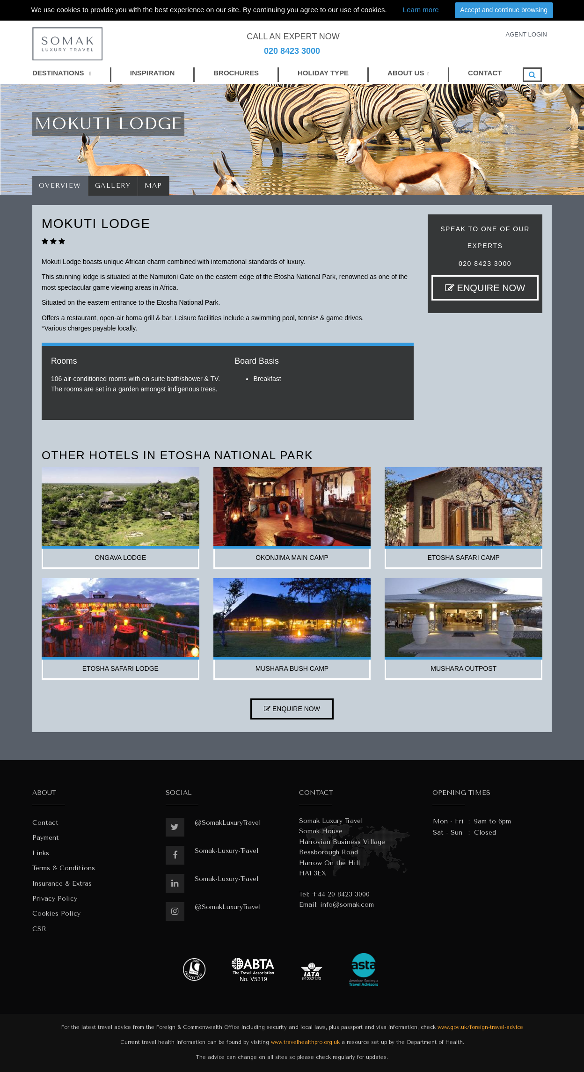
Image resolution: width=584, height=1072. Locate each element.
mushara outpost (463, 668)
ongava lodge (120, 557)
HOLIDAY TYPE (323, 73)
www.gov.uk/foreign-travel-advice (480, 1027)
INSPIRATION (152, 73)
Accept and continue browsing (504, 10)
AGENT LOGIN (526, 34)
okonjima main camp (292, 557)
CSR (39, 929)
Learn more (421, 10)
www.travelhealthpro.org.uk (305, 1042)
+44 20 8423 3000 (341, 894)
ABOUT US (405, 73)
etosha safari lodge (120, 668)
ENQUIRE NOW (485, 288)
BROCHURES (236, 73)
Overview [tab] (60, 186)
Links (40, 853)
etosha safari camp (463, 557)
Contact (45, 823)
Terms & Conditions (63, 868)
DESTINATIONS (61, 73)
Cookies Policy (56, 914)
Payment (45, 838)
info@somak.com (347, 905)
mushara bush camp (292, 668)
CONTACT (485, 73)
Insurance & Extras (62, 884)
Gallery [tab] (113, 186)
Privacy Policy (54, 899)
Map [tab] (154, 186)
